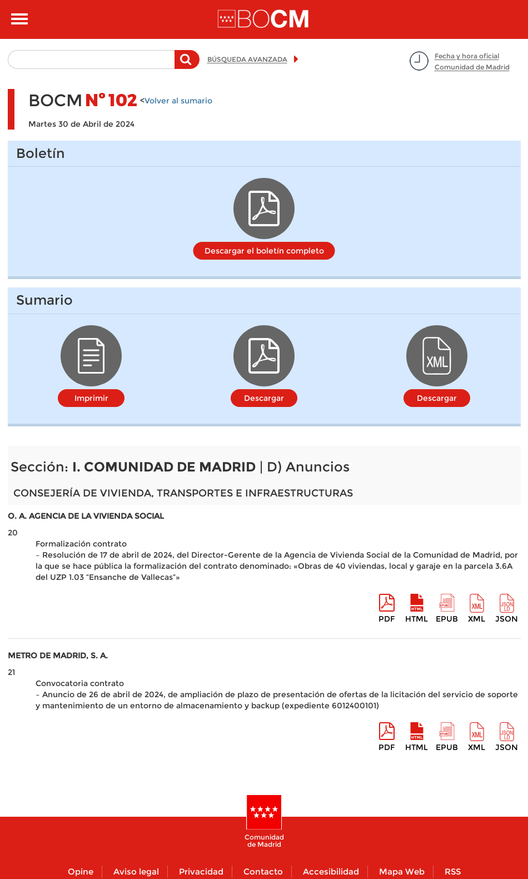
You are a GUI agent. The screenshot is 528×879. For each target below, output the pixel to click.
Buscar (187, 65)
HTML (416, 619)
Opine (80, 871)
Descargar (264, 398)
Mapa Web (402, 871)
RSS (453, 871)
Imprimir (91, 398)
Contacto (263, 871)
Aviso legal (136, 871)
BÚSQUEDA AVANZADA (247, 59)
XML (476, 619)
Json (506, 619)
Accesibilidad (331, 871)
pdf (386, 619)
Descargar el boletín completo (264, 251)
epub (447, 619)
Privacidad (201, 871)
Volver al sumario (178, 101)
